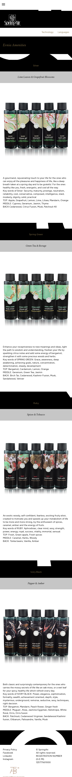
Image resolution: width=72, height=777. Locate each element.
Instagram (8, 759)
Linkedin (7, 756)
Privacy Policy (10, 749)
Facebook (8, 753)
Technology (47, 32)
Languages (63, 32)
